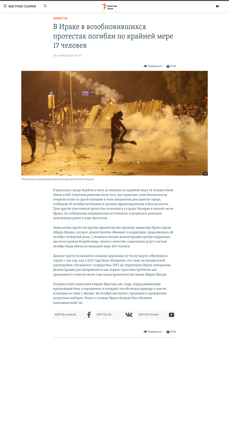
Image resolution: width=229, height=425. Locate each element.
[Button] (153, 66)
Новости (60, 18)
